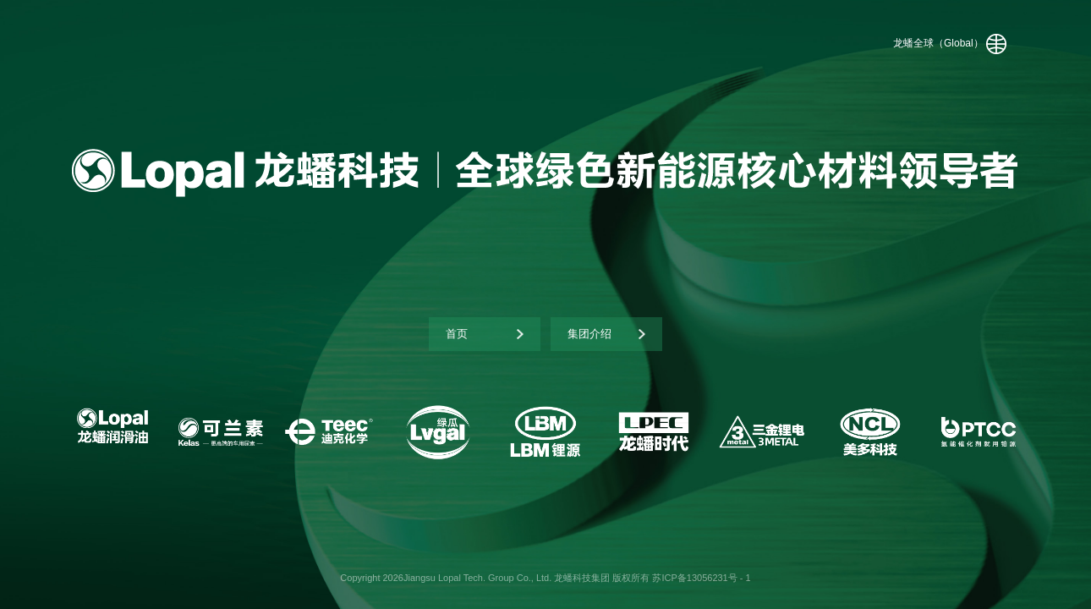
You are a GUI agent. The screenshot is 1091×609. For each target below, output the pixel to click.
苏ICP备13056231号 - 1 (701, 578)
